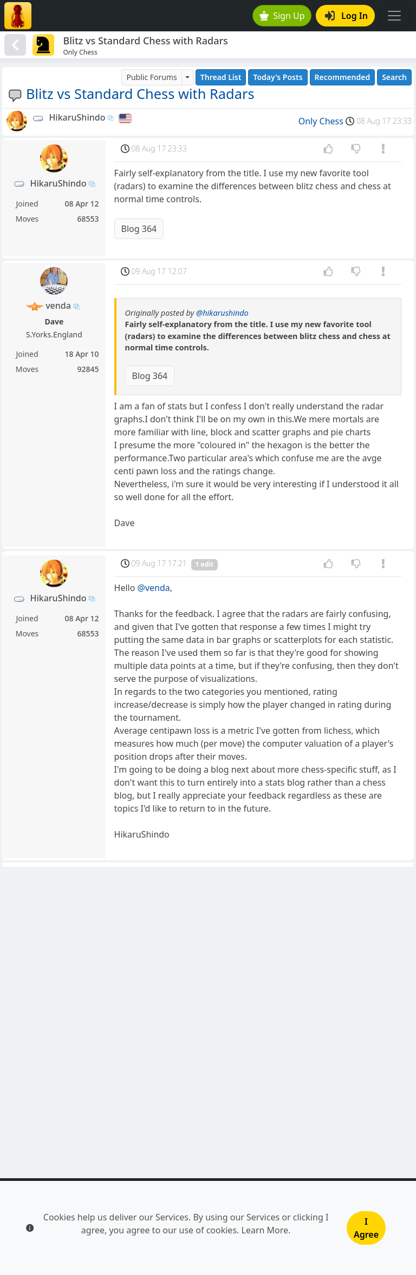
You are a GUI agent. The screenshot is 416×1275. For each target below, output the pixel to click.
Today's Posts (277, 77)
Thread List (221, 77)
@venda (154, 588)
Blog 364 (139, 229)
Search (394, 77)
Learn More (265, 1230)
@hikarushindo (222, 313)
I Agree (366, 1228)
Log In (346, 16)
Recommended (342, 77)
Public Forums (151, 77)
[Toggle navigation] (394, 15)
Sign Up (282, 16)
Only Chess (320, 121)
